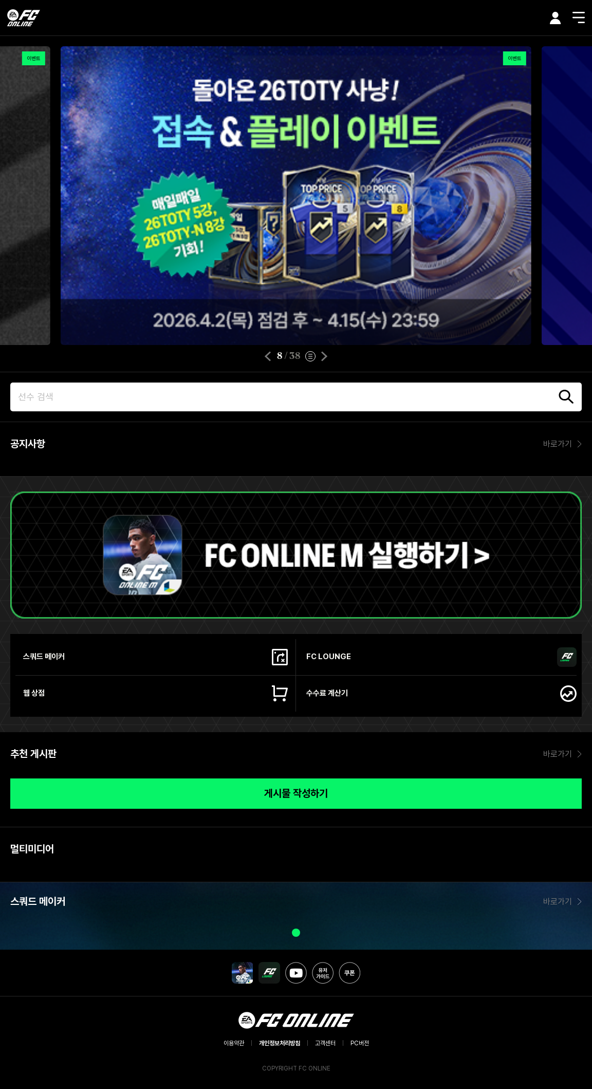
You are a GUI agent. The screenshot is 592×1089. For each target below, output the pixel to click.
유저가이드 (323, 973)
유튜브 (296, 973)
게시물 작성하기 (296, 793)
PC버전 (359, 1043)
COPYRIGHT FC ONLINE (296, 1068)
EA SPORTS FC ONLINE (23, 17)
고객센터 (325, 1043)
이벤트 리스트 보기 (310, 356)
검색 (566, 397)
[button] (267, 356)
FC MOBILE (242, 973)
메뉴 (578, 17)
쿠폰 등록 (349, 973)
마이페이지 (555, 18)
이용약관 (234, 1043)
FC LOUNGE (269, 973)
